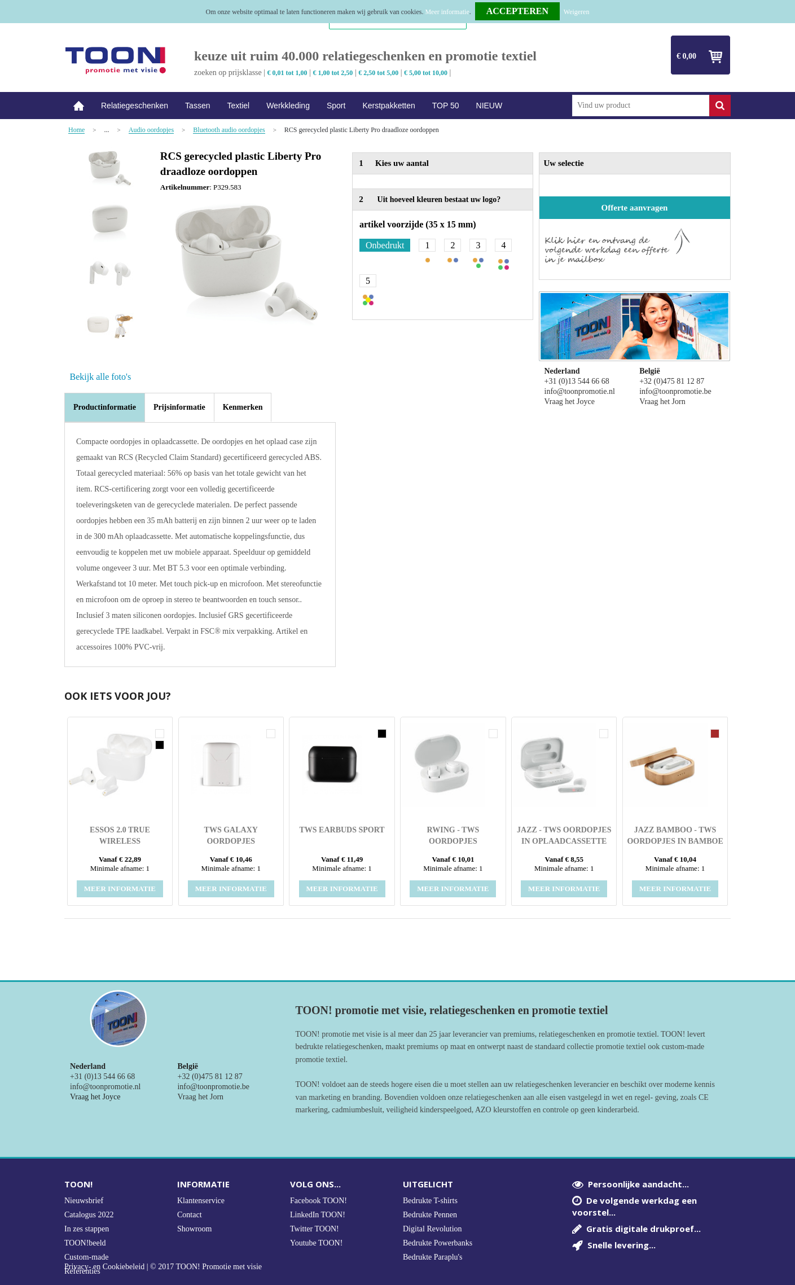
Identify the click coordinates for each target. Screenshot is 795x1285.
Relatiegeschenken (134, 105)
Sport (336, 105)
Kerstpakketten (388, 105)
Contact (189, 1215)
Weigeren (577, 12)
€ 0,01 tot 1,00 (287, 73)
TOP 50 (445, 105)
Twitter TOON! (314, 1229)
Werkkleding (288, 105)
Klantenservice (201, 1200)
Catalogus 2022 (89, 1215)
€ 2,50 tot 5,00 (378, 73)
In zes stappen (86, 1229)
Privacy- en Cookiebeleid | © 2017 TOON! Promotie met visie (163, 1267)
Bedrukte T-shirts (430, 1200)
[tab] (104, 407)
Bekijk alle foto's (100, 376)
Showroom (194, 1229)
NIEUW (489, 105)
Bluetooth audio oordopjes (229, 130)
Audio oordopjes (151, 130)
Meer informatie (447, 12)
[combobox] (640, 105)
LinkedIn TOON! (317, 1215)
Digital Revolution (432, 1229)
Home (78, 106)
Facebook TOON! (318, 1200)
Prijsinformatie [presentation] (179, 407)
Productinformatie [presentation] (104, 407)
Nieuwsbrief (83, 1200)
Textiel (238, 105)
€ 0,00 (686, 56)
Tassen (197, 105)
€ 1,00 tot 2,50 (333, 73)
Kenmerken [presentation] (243, 407)
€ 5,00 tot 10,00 (425, 73)
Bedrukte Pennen (430, 1215)
